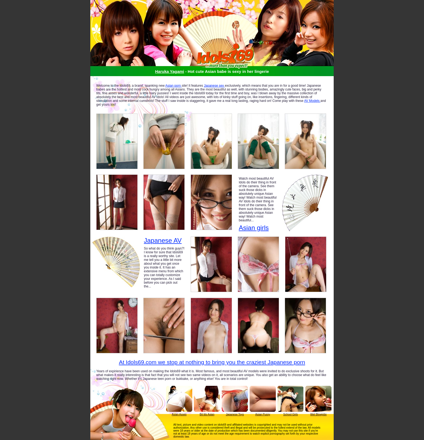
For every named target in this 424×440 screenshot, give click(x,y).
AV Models (312, 101)
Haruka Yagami (169, 71)
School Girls (290, 414)
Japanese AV (163, 240)
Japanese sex (214, 86)
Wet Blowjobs (318, 414)
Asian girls (254, 227)
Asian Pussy (262, 414)
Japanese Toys (235, 414)
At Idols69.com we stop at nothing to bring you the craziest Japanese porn (212, 362)
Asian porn (173, 86)
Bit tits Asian (207, 414)
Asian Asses (179, 414)
